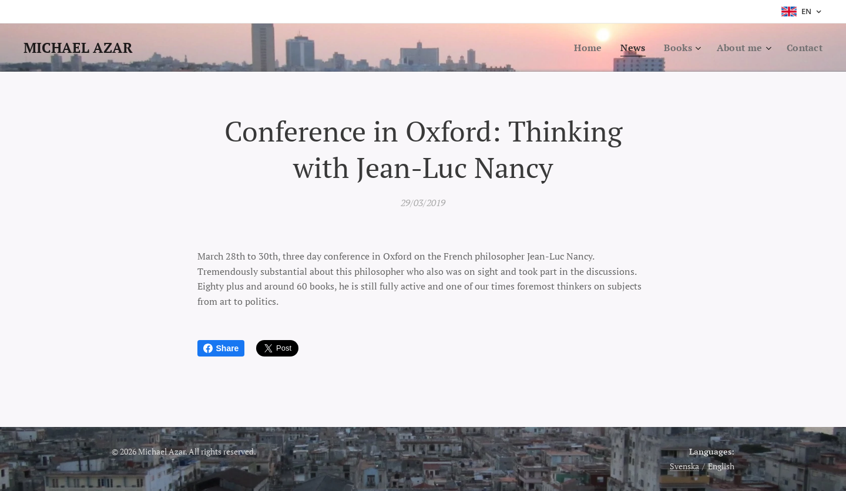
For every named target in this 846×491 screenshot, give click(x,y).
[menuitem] (583, 47)
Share (221, 348)
